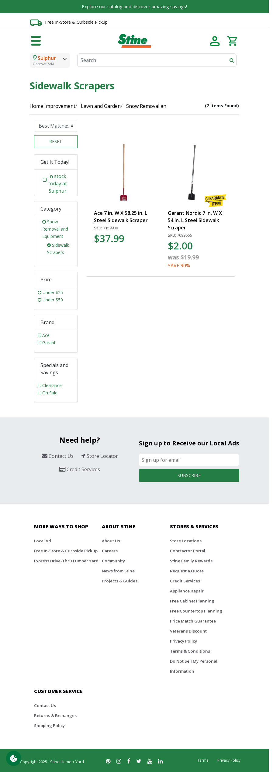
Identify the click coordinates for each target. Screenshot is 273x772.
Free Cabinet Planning (192, 601)
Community (113, 561)
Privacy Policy (183, 641)
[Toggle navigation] (35, 41)
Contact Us (45, 705)
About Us (111, 541)
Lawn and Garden (101, 106)
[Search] (157, 60)
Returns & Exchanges (55, 715)
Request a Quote (187, 571)
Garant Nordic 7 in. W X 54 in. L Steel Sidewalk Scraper (195, 220)
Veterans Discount (188, 631)
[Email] (189, 460)
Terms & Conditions (190, 651)
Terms (202, 760)
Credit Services (185, 581)
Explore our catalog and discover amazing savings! (134, 6)
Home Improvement (52, 106)
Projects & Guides (119, 581)
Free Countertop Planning (196, 611)
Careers (110, 551)
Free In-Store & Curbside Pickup (76, 22)
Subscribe (189, 475)
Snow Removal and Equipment (160, 106)
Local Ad (42, 541)
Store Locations (186, 541)
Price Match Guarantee (193, 621)
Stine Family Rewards (191, 561)
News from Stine (118, 571)
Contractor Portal (187, 551)
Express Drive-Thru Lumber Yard (66, 561)
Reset (55, 141)
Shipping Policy (49, 725)
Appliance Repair (187, 591)
